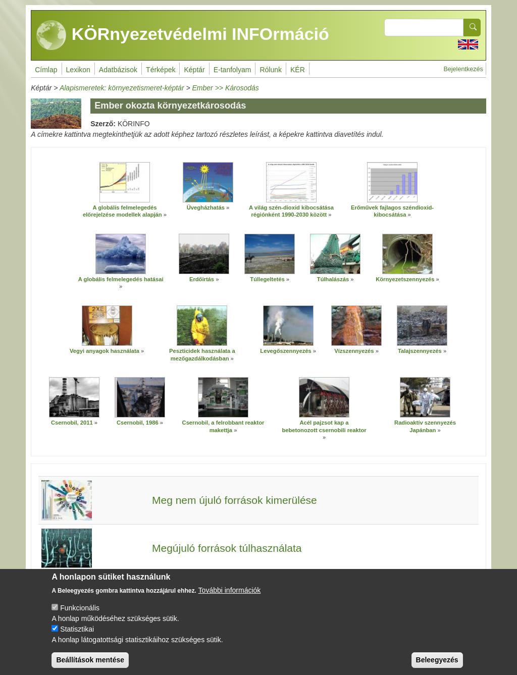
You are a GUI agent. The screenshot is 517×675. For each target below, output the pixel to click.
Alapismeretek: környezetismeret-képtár (122, 88)
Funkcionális (79, 613)
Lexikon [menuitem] (78, 70)
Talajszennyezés (420, 351)
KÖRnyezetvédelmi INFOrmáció (182, 35)
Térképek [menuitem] (160, 70)
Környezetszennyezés (405, 279)
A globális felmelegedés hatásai (121, 279)
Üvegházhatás (206, 207)
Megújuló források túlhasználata (227, 548)
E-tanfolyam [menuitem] (232, 70)
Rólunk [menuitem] (271, 70)
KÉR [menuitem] (297, 70)
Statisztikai (77, 635)
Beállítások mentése (90, 665)
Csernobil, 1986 (138, 423)
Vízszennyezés (354, 351)
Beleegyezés (437, 665)
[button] (124, 182)
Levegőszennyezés (285, 351)
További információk (229, 596)
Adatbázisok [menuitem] (118, 70)
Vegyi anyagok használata (104, 351)
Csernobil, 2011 (72, 423)
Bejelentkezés (463, 69)
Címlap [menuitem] (46, 70)
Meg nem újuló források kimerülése (234, 500)
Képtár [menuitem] (194, 70)
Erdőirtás (201, 279)
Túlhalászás (333, 279)
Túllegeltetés (267, 279)
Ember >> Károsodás (225, 88)
